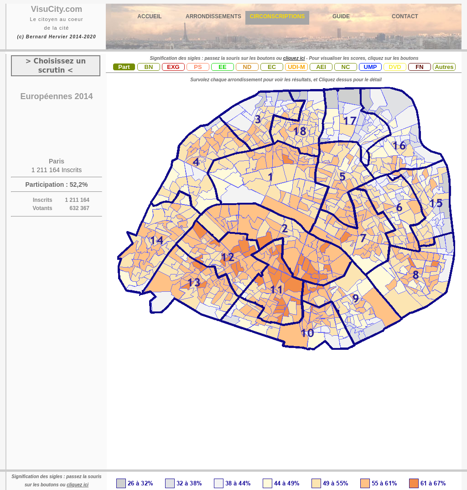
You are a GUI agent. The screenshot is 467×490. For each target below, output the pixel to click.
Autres (444, 66)
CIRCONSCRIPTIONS (277, 16)
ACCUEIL (149, 16)
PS (198, 66)
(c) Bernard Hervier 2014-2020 (56, 36)
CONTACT (405, 16)
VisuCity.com (56, 9)
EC (272, 66)
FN (419, 66)
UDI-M (296, 66)
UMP (370, 66)
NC (346, 66)
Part (124, 66)
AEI (321, 66)
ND (247, 66)
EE (222, 66)
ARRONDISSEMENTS (213, 16)
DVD (395, 66)
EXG (173, 66)
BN (149, 66)
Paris (56, 161)
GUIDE (341, 16)
